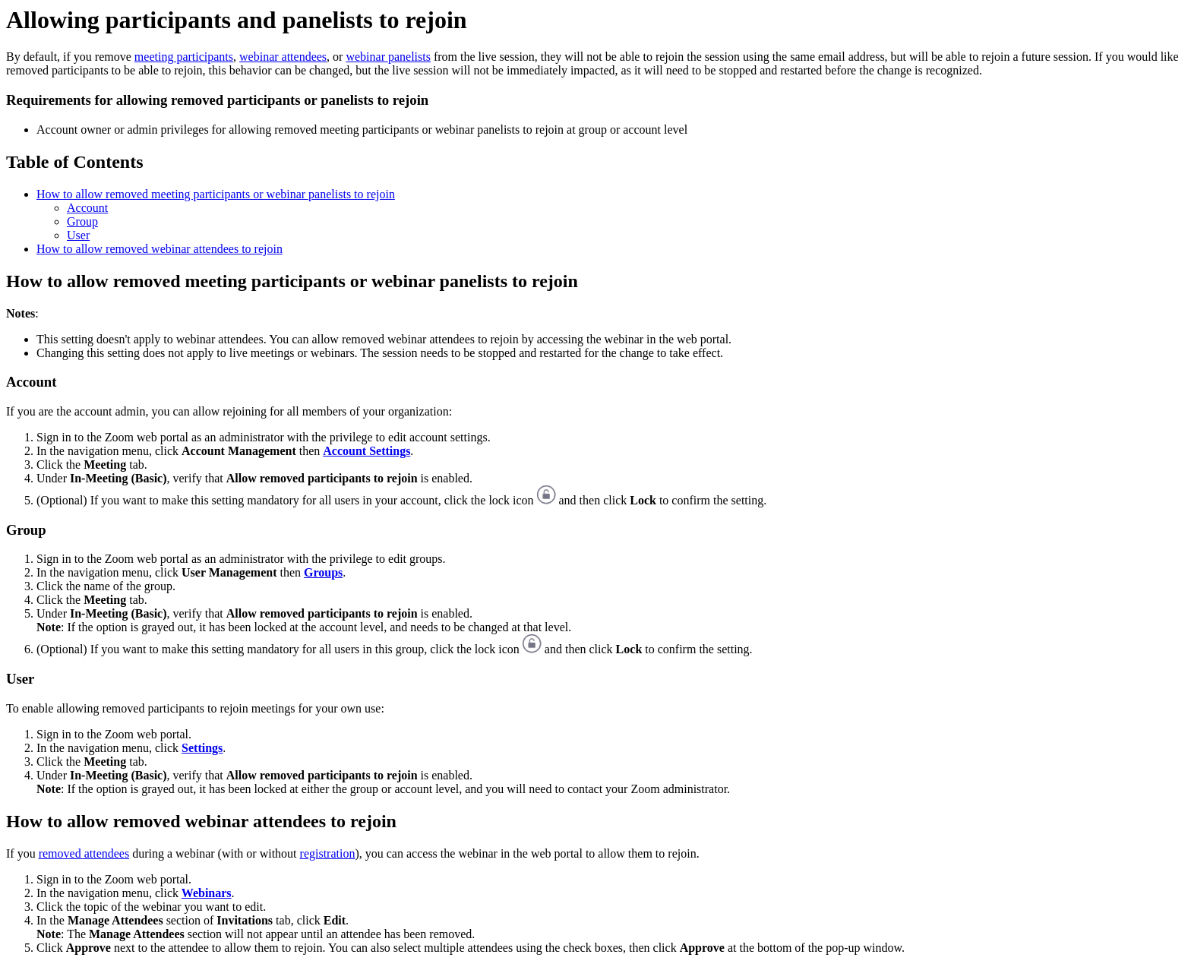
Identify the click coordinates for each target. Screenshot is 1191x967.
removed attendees (84, 853)
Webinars (207, 892)
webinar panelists (388, 56)
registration (327, 853)
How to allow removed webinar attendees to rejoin (159, 248)
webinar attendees (283, 56)
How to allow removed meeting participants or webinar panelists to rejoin (215, 194)
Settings (202, 747)
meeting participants (183, 56)
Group (82, 221)
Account (87, 207)
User (78, 235)
